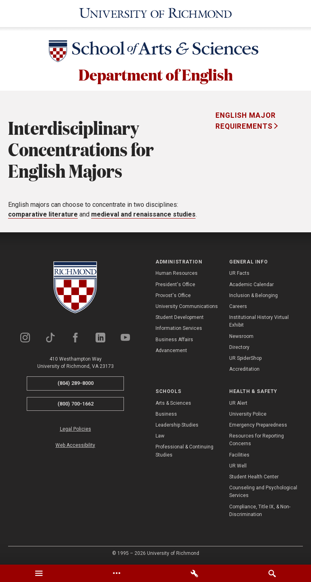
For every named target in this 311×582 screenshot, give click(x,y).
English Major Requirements (245, 119)
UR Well (238, 465)
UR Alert (238, 402)
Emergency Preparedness (258, 424)
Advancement (171, 349)
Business (166, 413)
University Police (247, 413)
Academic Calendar (251, 283)
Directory (239, 346)
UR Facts (239, 272)
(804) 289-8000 (76, 382)
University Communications (187, 305)
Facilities (239, 454)
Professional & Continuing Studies (184, 450)
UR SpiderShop (245, 357)
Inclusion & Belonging (253, 294)
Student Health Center (254, 476)
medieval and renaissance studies (143, 213)
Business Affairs (174, 338)
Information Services (179, 327)
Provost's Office (173, 294)
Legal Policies (75, 428)
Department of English (156, 73)
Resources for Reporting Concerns (256, 439)
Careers (238, 305)
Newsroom (241, 335)
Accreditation (244, 368)
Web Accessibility (75, 444)
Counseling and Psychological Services (263, 490)
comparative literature (43, 213)
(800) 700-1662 (76, 402)
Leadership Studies (177, 424)
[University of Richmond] (155, 12)
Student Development (180, 316)
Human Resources (177, 272)
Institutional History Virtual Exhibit (259, 320)
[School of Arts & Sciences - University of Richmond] (155, 51)
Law (160, 435)
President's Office (175, 283)
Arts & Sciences (173, 402)
